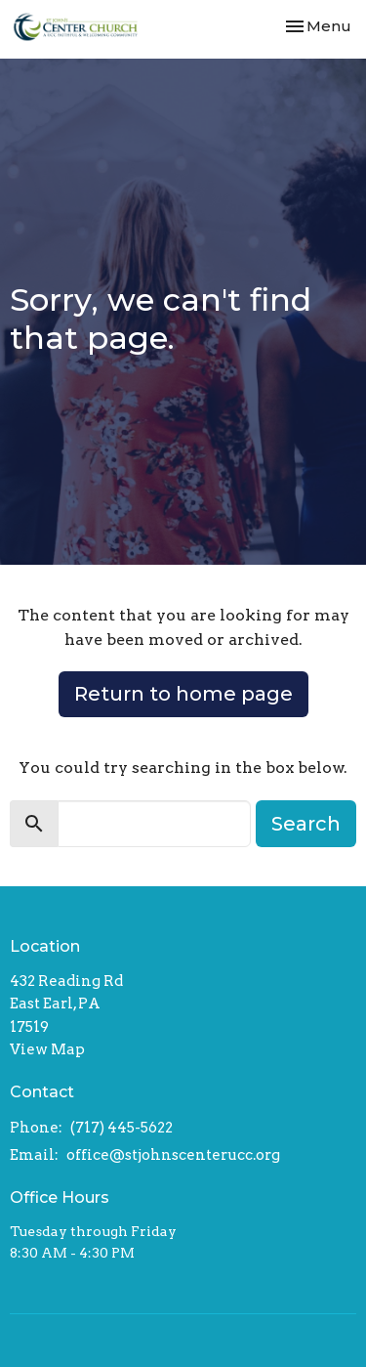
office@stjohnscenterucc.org (173, 1155)
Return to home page (183, 693)
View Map (47, 1049)
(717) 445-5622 (121, 1127)
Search (306, 823)
